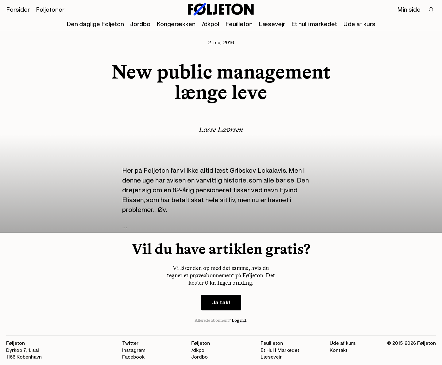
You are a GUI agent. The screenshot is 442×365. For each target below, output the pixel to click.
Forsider (18, 10)
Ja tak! (221, 302)
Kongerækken (176, 24)
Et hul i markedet (314, 24)
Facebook (133, 357)
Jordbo (140, 24)
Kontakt (338, 350)
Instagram (133, 350)
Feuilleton (239, 24)
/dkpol (210, 24)
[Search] (432, 10)
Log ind (239, 320)
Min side (409, 10)
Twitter (130, 343)
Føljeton (200, 343)
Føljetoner (50, 10)
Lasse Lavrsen (221, 129)
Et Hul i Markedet (280, 350)
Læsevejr (272, 24)
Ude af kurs (359, 24)
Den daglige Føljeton (95, 24)
